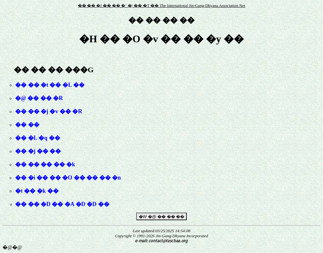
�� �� (27, 124)
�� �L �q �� (37, 138)
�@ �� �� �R (39, 98)
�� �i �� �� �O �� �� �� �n (68, 177)
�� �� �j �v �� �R (48, 111)
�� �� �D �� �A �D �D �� (62, 204)
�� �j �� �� (38, 151)
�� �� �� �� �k (45, 164)
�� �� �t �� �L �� (50, 85)
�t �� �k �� (37, 191)
